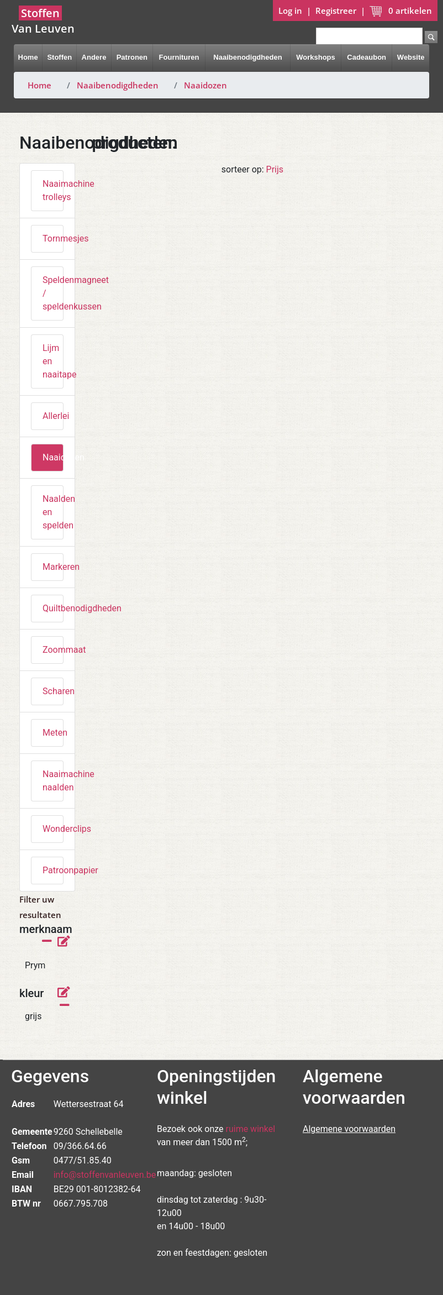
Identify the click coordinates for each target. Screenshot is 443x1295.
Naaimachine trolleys (53, 190)
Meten (53, 732)
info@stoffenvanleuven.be (105, 1175)
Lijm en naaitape (53, 361)
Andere (94, 57)
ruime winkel (251, 1129)
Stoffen (59, 57)
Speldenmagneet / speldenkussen (53, 293)
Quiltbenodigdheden (53, 608)
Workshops (315, 57)
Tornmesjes (53, 238)
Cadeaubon (366, 57)
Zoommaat (53, 649)
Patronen (132, 57)
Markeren (53, 567)
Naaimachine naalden (53, 781)
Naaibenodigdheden (247, 57)
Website (411, 57)
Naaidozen (205, 85)
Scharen (53, 691)
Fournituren (179, 57)
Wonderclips (53, 829)
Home (28, 57)
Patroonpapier (53, 870)
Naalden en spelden (53, 512)
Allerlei (53, 416)
